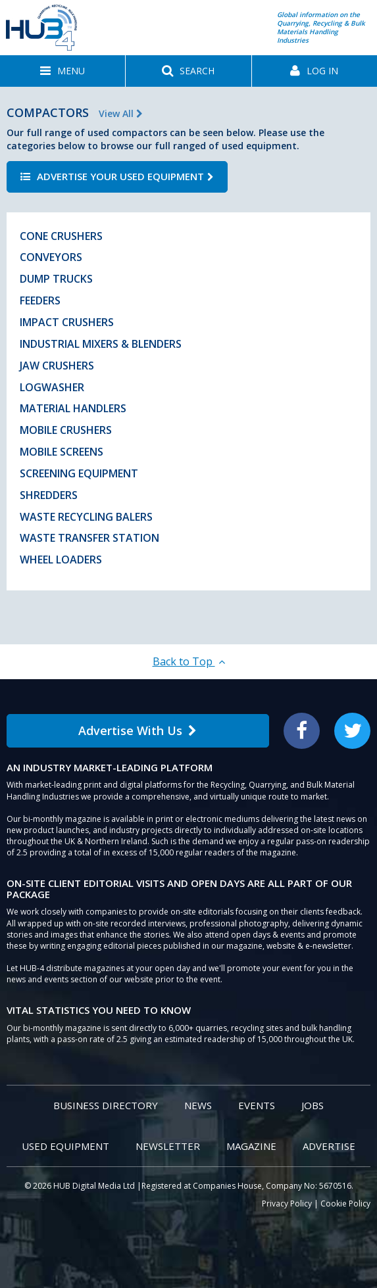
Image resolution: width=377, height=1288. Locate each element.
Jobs (312, 1105)
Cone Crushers (61, 236)
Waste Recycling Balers (86, 517)
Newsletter (168, 1146)
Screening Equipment (79, 473)
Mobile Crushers (66, 430)
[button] (62, 71)
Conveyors (51, 257)
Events (256, 1105)
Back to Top (189, 661)
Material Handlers (73, 408)
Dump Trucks (56, 279)
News (198, 1105)
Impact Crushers (67, 322)
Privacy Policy (287, 1203)
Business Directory (105, 1105)
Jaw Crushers (57, 365)
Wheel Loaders (61, 559)
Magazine (251, 1146)
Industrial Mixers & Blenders (101, 344)
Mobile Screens (61, 451)
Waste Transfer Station (89, 538)
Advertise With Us (137, 730)
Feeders (40, 300)
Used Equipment (65, 1146)
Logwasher (52, 387)
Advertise (329, 1146)
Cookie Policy (345, 1203)
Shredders (49, 495)
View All (121, 113)
